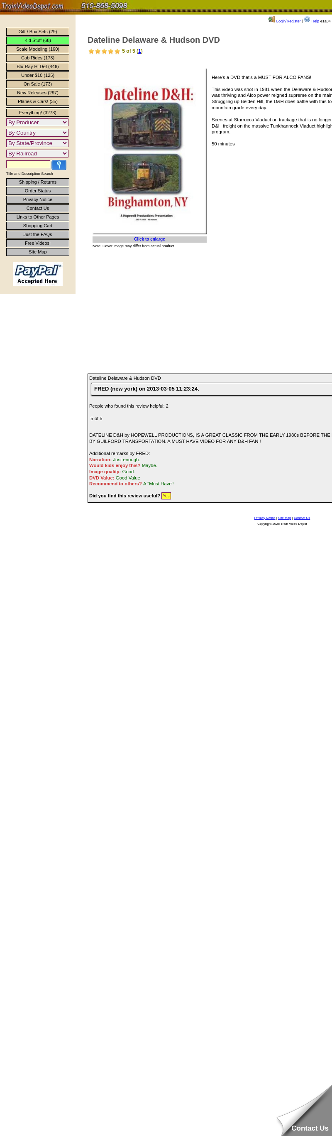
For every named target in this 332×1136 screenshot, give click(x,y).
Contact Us (38, 208)
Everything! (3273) (37, 112)
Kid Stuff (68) (37, 40)
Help (311, 21)
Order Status (38, 190)
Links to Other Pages (38, 216)
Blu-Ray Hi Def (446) (38, 66)
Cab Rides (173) (37, 57)
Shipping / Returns (38, 181)
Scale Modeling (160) (37, 49)
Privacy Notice (37, 199)
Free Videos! (38, 243)
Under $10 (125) (37, 75)
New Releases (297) (38, 92)
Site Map (37, 251)
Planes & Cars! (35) (38, 101)
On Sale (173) (38, 83)
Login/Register (284, 21)
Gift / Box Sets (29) (38, 31)
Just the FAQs (37, 234)
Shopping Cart (37, 225)
